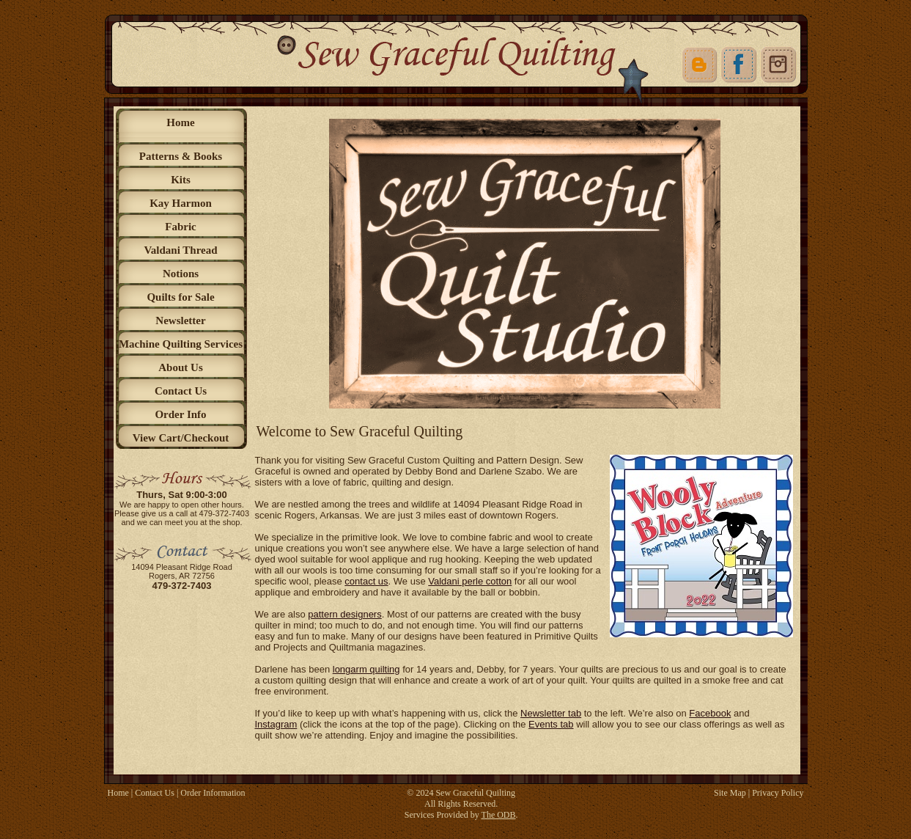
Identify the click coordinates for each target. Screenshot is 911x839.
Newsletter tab (550, 713)
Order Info (180, 414)
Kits (181, 180)
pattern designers (344, 614)
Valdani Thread (180, 250)
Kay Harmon (181, 203)
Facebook (710, 713)
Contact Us (181, 391)
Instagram (276, 724)
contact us (366, 581)
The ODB (499, 815)
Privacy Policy (777, 793)
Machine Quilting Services (181, 344)
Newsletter (180, 320)
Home (180, 122)
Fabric (180, 226)
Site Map (730, 793)
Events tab (550, 724)
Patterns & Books (180, 156)
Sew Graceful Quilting (475, 793)
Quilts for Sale (180, 297)
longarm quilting (366, 669)
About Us (180, 367)
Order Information (212, 793)
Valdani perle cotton (470, 581)
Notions (181, 273)
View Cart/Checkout (181, 438)
